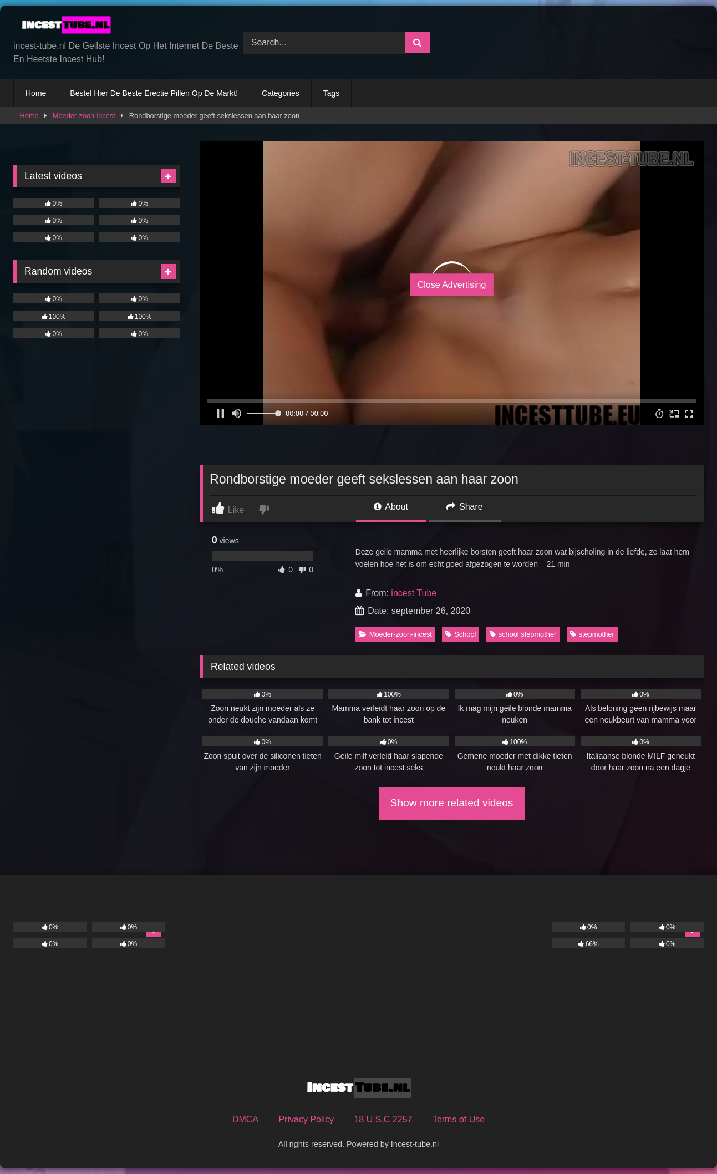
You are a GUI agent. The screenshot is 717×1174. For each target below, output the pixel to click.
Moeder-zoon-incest (84, 115)
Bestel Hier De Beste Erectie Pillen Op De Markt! (154, 93)
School (460, 634)
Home (36, 93)
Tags (331, 93)
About (391, 506)
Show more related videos (451, 803)
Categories (280, 93)
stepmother (592, 634)
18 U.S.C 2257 (383, 1119)
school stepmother (523, 634)
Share (464, 506)
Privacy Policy (306, 1119)
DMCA (245, 1119)
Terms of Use (459, 1119)
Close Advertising (452, 284)
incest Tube (413, 593)
